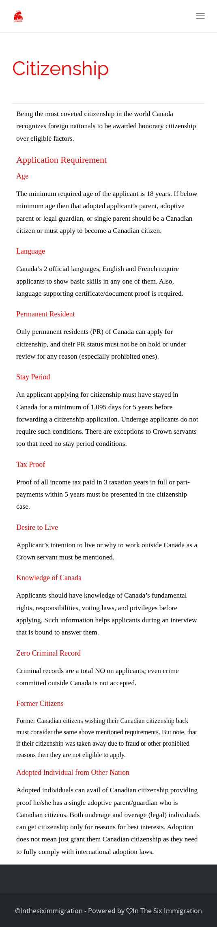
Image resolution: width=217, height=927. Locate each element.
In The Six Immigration (167, 910)
